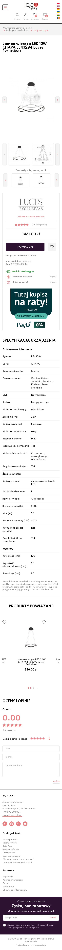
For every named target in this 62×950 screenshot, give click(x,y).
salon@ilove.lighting (12, 815)
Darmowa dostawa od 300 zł (17, 863)
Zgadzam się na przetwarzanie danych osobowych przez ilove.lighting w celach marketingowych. (30, 926)
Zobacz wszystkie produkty (31, 217)
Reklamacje (8, 887)
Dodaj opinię (41, 225)
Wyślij (56, 782)
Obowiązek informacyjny (14, 890)
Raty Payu (7, 846)
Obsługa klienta (11, 833)
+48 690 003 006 (11, 812)
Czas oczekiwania (11, 856)
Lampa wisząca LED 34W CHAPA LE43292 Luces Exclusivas (31, 662)
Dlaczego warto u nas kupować (18, 860)
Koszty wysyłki (9, 843)
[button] (4, 154)
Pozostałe (8, 871)
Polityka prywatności (12, 880)
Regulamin (7, 877)
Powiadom (25, 247)
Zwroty (6, 883)
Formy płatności (10, 840)
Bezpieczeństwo (10, 849)
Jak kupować (8, 853)
